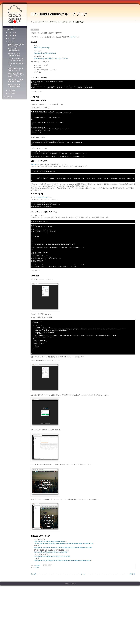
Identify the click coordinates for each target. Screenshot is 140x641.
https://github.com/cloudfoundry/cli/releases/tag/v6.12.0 (51, 552)
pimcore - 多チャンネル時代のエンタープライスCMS (51, 58)
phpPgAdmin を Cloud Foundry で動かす (15, 69)
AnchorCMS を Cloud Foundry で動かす (15, 80)
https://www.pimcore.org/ (41, 48)
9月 (9, 38)
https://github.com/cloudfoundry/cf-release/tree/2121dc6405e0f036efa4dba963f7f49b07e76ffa (64, 543)
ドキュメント (35, 164)
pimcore (73, 37)
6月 (9, 93)
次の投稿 (33, 574)
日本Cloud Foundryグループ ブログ (59, 14)
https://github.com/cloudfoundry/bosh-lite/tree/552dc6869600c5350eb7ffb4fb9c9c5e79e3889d (63, 547)
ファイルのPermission (41, 197)
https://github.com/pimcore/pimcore (45, 53)
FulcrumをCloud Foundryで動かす (14, 50)
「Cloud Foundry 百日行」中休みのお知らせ (15, 59)
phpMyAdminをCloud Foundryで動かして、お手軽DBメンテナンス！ (16, 75)
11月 (10, 32)
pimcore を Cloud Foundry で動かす (14, 54)
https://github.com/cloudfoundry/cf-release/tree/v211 (50, 541)
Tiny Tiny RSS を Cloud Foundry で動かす (16, 45)
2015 (8, 30)
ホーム (83, 574)
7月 (9, 90)
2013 (8, 97)
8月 (9, 41)
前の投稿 (132, 574)
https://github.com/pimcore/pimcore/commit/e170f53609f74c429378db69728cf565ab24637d (62, 560)
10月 (10, 35)
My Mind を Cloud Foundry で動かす (14, 85)
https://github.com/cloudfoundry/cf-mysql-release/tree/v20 (52, 556)
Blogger (73, 583)
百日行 (37, 567)
